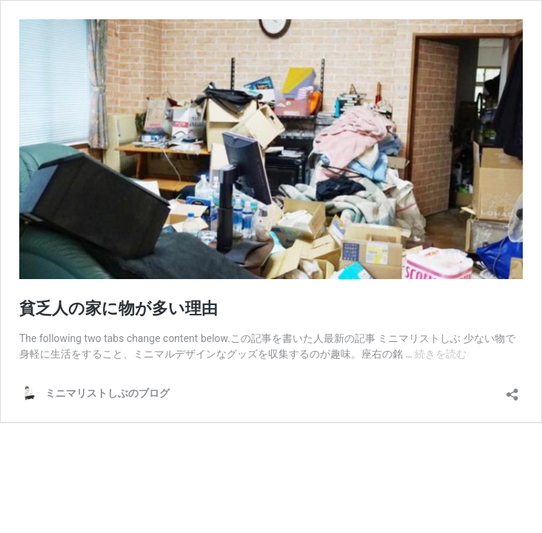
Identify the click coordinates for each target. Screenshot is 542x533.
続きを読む (440, 354)
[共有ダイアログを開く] (512, 389)
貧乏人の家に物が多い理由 (118, 308)
